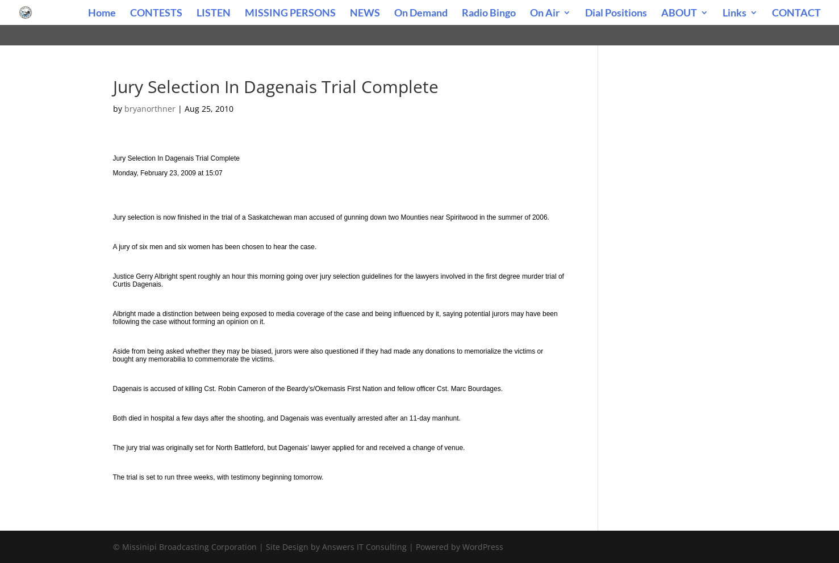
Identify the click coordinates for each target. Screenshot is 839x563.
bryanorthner (150, 108)
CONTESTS (156, 14)
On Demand (421, 14)
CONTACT (796, 14)
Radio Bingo (489, 14)
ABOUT (679, 14)
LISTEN (214, 14)
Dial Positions (616, 14)
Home (102, 14)
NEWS (365, 14)
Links (734, 14)
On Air (545, 14)
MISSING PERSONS (290, 14)
